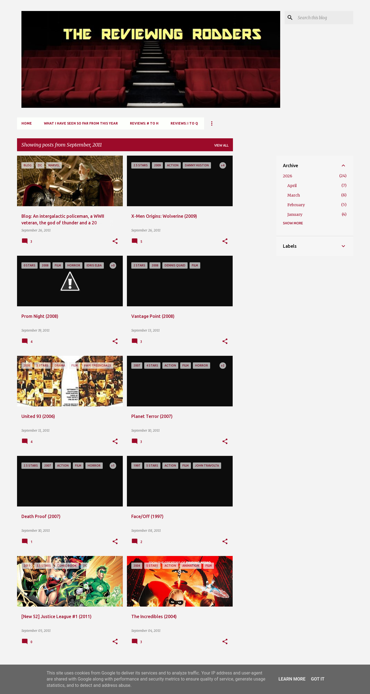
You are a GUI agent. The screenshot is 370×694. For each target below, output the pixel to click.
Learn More (292, 679)
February (296, 204)
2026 (287, 176)
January (294, 214)
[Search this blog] (324, 17)
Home (26, 123)
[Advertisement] (254, 238)
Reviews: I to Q (184, 123)
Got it (317, 679)
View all (221, 145)
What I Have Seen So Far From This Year (81, 123)
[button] (115, 241)
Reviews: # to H (144, 123)
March (293, 195)
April (292, 185)
